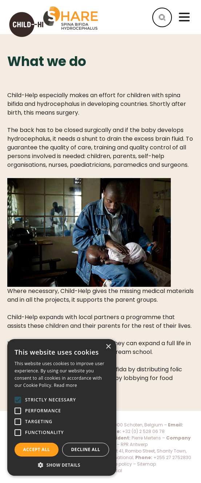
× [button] (108, 347)
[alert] (61, 407)
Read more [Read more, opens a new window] (65, 385)
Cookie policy (117, 464)
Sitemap (146, 464)
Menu (184, 17)
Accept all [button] (36, 449)
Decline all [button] (85, 449)
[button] (62, 464)
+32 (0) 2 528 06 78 (143, 431)
